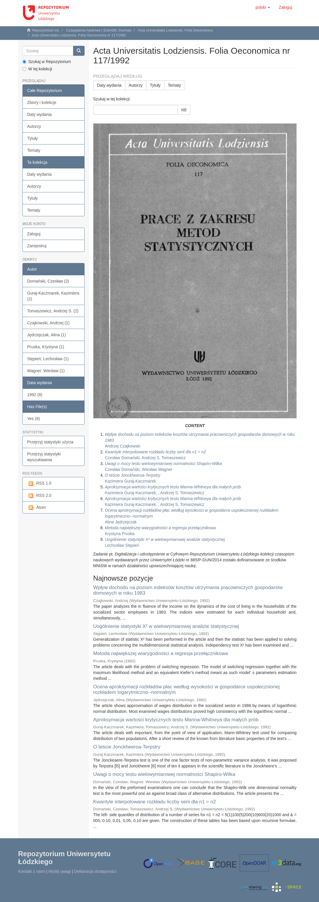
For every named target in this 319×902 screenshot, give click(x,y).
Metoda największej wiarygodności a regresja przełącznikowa (160, 653)
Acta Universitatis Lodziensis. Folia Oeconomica (175, 30)
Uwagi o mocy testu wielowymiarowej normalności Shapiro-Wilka (164, 774)
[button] (262, 7)
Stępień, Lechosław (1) (48, 358)
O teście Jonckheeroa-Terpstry (127, 747)
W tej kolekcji (37, 69)
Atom (36, 507)
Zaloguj (34, 233)
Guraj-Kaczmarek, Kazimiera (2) (53, 296)
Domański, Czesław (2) (48, 281)
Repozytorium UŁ (45, 30)
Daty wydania (39, 114)
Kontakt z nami (31, 871)
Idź (184, 109)
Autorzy (34, 126)
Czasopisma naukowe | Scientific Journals (99, 30)
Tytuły (32, 138)
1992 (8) (34, 394)
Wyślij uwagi (59, 871)
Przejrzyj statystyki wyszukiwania (44, 457)
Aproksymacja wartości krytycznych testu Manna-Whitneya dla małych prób (176, 719)
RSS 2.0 (39, 495)
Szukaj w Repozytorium (46, 61)
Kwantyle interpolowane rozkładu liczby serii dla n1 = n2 (154, 802)
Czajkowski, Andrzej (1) (48, 323)
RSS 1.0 (39, 483)
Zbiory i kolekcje (41, 102)
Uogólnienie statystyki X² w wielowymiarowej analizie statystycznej (166, 626)
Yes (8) (33, 418)
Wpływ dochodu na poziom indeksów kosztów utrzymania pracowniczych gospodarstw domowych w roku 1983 (188, 590)
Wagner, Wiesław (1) (46, 370)
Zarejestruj (36, 245)
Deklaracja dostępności (95, 871)
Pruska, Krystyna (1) (45, 346)
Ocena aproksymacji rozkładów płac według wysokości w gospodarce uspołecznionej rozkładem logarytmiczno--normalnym (186, 689)
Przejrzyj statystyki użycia (50, 442)
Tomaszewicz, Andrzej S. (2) (52, 311)
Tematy (33, 150)
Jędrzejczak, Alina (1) (46, 334)
